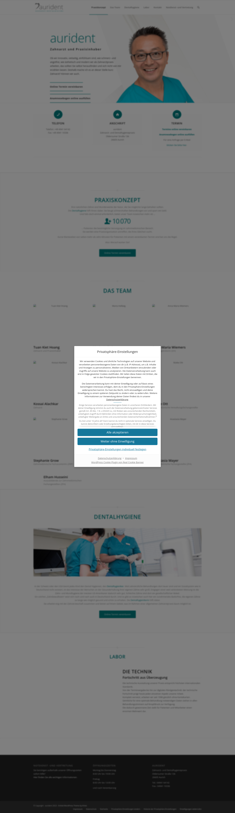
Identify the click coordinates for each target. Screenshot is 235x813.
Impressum (131, 458)
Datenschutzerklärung (117, 399)
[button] (117, 441)
